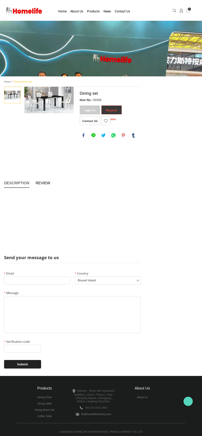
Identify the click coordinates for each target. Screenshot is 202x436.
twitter (103, 135)
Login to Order (89, 111)
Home (62, 11)
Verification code (17, 342)
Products (93, 11)
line (93, 135)
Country (81, 273)
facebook (83, 135)
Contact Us (122, 11)
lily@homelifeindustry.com (96, 414)
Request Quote (111, 111)
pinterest (123, 135)
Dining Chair (45, 397)
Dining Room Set (23, 81)
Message (11, 293)
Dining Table (45, 403)
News (107, 11)
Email (9, 273)
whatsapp (113, 135)
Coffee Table (44, 416)
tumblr (133, 135)
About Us (76, 11)
